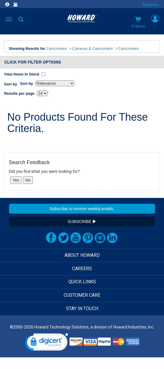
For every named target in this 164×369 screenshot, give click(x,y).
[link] (46, 343)
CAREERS (82, 268)
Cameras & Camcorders (92, 48)
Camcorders (56, 48)
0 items (138, 22)
